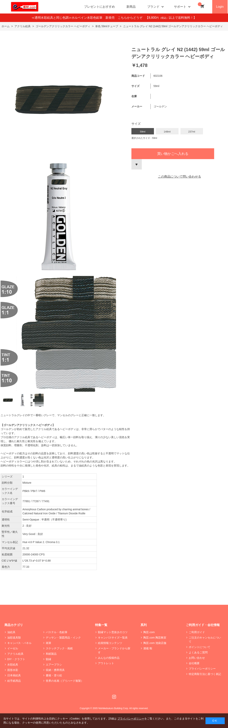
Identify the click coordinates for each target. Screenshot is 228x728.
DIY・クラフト (16, 659)
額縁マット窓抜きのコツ (113, 632)
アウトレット (106, 663)
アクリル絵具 (15, 653)
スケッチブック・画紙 (59, 648)
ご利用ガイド (197, 632)
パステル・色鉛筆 (56, 632)
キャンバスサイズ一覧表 (113, 637)
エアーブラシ (54, 664)
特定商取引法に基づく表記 (205, 674)
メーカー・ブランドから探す (114, 650)
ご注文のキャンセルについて (205, 639)
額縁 (48, 659)
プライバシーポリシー (202, 668)
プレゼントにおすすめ (99, 6)
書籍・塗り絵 (54, 675)
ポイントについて (199, 647)
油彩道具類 (14, 637)
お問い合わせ (197, 657)
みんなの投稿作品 (108, 657)
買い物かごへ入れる (172, 154)
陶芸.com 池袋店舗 (154, 642)
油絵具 (11, 632)
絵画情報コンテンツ (110, 642)
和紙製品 (51, 653)
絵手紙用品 (14, 680)
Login (220, 6)
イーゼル (12, 648)
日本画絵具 (14, 675)
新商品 (131, 6)
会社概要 (194, 663)
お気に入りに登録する (136, 164)
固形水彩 (12, 669)
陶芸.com (149, 632)
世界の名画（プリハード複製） (65, 680)
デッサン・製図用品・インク (63, 637)
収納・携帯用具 (55, 669)
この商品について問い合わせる (179, 176)
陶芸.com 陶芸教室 (154, 637)
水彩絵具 (12, 664)
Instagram (114, 697)
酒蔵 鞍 (147, 648)
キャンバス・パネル (19, 642)
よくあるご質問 (198, 652)
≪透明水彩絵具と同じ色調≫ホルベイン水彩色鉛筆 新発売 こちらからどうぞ (88, 17)
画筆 (48, 642)
